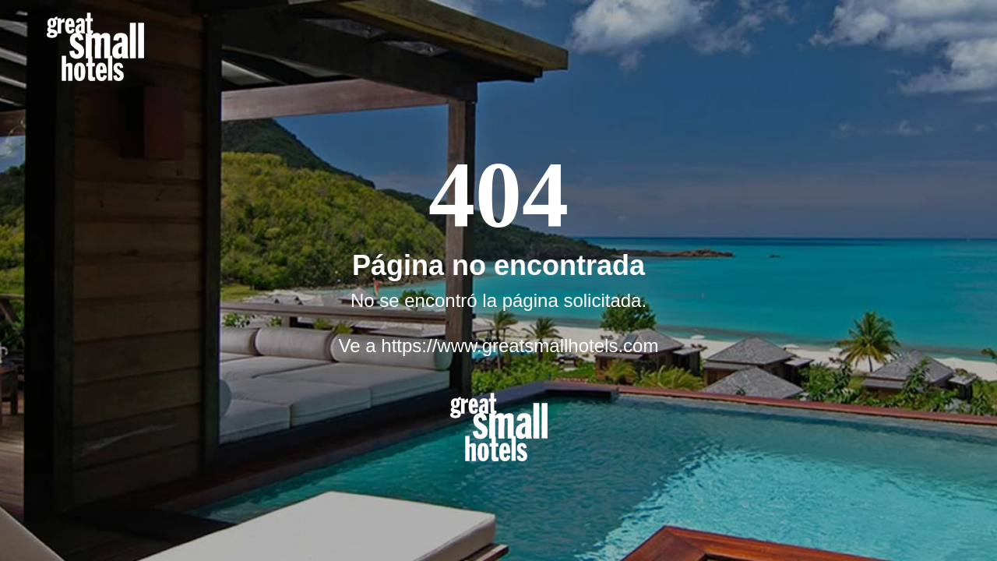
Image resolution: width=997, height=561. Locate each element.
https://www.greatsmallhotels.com (519, 345)
